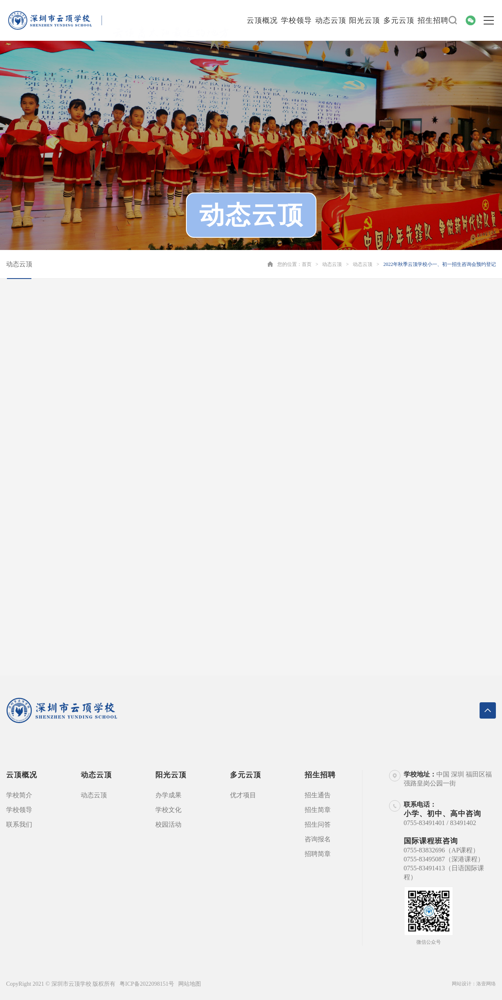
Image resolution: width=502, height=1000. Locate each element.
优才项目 (243, 795)
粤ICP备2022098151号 (146, 984)
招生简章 (318, 809)
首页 (307, 264)
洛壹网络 (486, 984)
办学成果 (168, 795)
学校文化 (168, 809)
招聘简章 (318, 853)
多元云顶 (398, 20)
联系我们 (19, 824)
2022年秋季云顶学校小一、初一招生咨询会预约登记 (439, 264)
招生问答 (318, 824)
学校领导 (296, 20)
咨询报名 (318, 839)
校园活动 (168, 824)
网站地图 (189, 984)
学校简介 (19, 795)
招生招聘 (433, 20)
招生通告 (318, 795)
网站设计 (461, 984)
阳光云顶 (364, 20)
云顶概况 (262, 20)
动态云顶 (330, 20)
